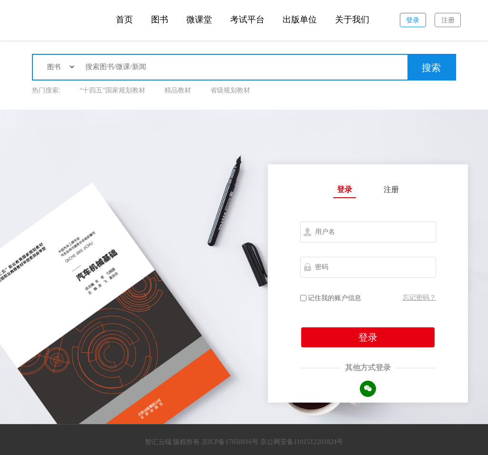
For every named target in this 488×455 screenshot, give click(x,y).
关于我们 (352, 19)
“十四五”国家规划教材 (112, 90)
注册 (391, 189)
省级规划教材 (230, 90)
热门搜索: (46, 90)
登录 (344, 189)
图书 (159, 19)
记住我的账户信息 (331, 298)
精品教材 (177, 90)
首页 (124, 19)
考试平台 (247, 19)
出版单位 (300, 19)
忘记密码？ (419, 297)
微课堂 (199, 19)
